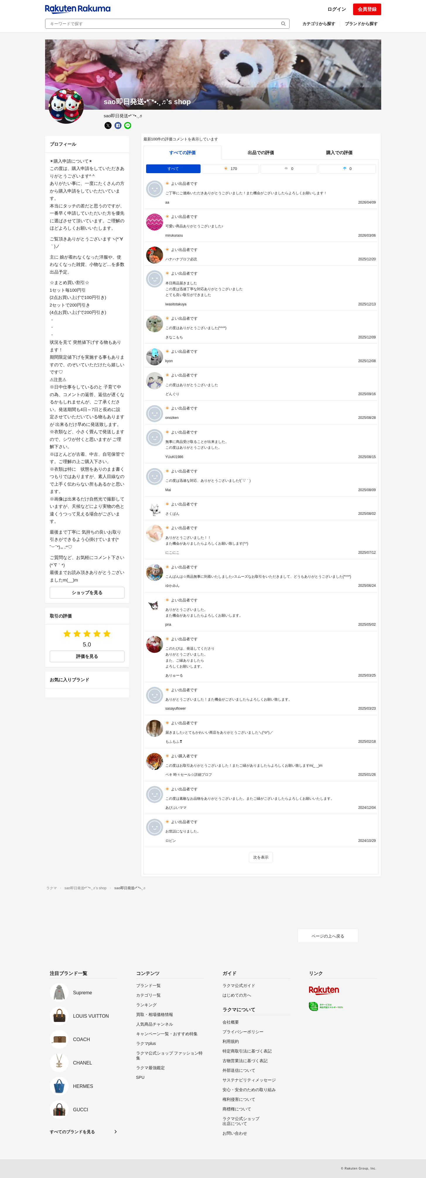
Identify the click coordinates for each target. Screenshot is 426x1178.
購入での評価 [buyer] (339, 152)
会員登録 (367, 9)
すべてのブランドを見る (72, 1131)
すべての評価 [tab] (182, 152)
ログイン (336, 9)
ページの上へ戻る (328, 936)
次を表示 (260, 857)
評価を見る (87, 656)
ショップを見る (87, 592)
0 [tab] (288, 168)
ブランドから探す (361, 23)
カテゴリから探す (318, 23)
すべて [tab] (173, 168)
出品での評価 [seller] (261, 152)
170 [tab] (230, 168)
